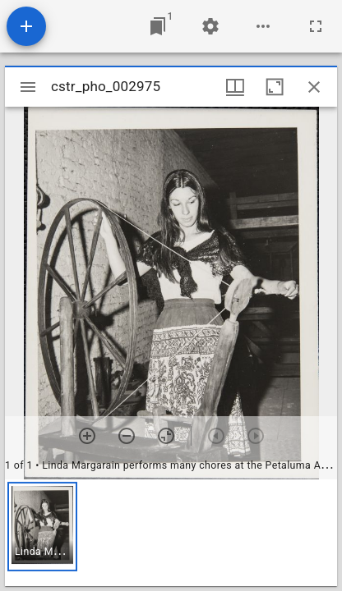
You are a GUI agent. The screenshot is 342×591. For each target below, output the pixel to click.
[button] (42, 526)
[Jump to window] (158, 26)
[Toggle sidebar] (28, 87)
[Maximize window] (274, 87)
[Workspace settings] (210, 26)
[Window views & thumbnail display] (235, 87)
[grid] (171, 532)
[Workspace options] (263, 26)
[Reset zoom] (166, 436)
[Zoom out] (126, 436)
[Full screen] (315, 26)
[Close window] (314, 87)
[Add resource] (26, 26)
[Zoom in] (87, 436)
